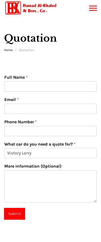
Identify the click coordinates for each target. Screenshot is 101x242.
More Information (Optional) (32, 166)
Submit (14, 214)
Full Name (16, 77)
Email (11, 99)
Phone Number (20, 121)
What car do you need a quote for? (40, 144)
